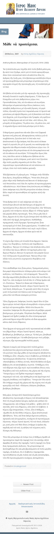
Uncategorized (19, 466)
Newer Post (27, 484)
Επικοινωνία (27, 506)
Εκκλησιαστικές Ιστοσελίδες (31, 504)
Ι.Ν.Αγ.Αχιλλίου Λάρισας (34, 54)
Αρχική (12, 504)
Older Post (27, 490)
